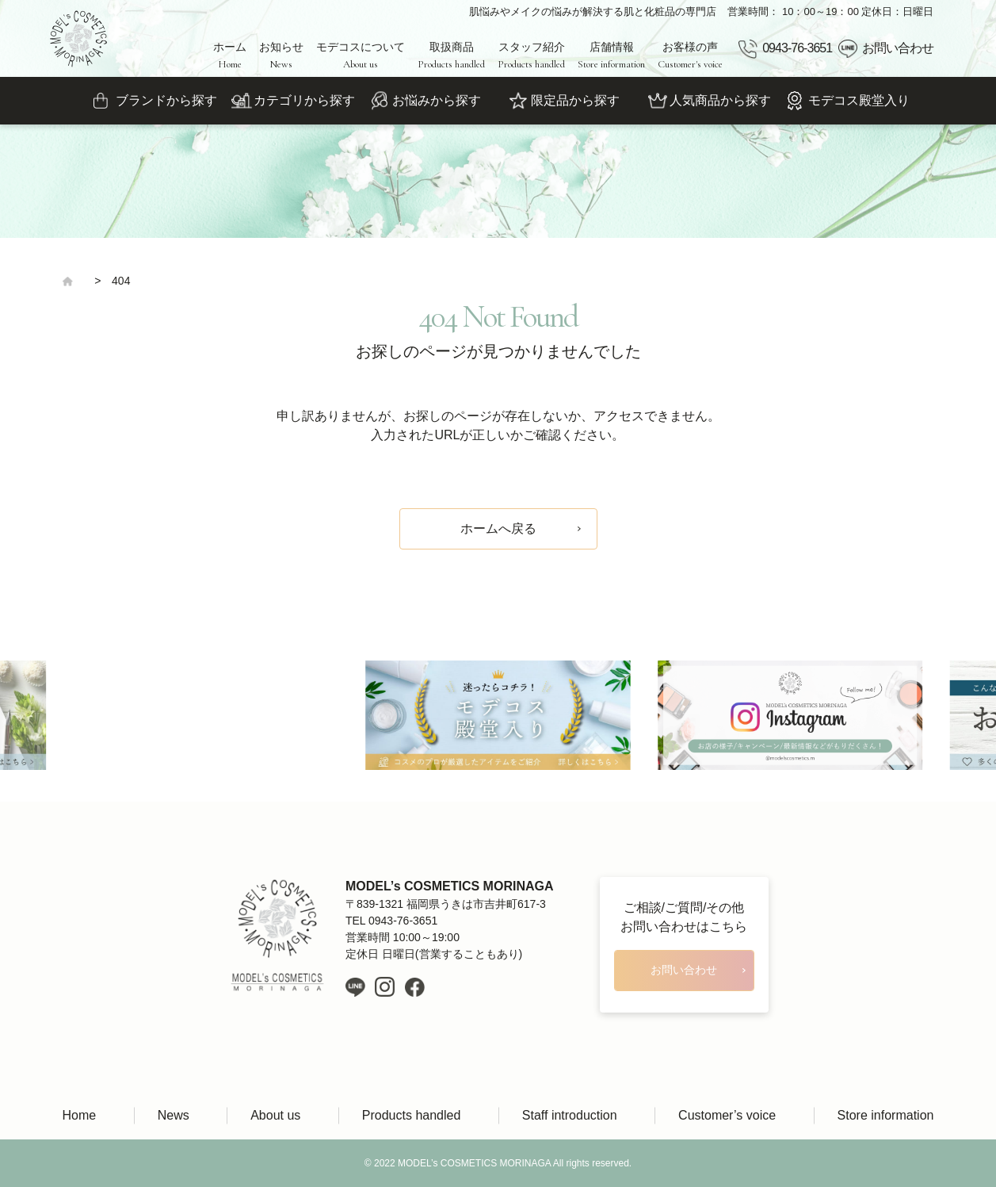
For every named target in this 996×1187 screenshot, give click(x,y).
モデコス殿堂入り (859, 100)
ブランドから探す (166, 100)
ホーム (229, 55)
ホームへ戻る (498, 528)
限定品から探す (575, 100)
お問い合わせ (897, 48)
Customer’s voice (727, 1115)
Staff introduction (569, 1115)
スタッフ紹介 (531, 55)
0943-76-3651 (797, 48)
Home (80, 1115)
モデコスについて (360, 55)
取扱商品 (451, 55)
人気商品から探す (720, 100)
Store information (886, 1115)
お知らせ (281, 55)
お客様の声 (690, 55)
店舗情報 (611, 55)
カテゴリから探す (304, 100)
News (173, 1115)
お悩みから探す (436, 100)
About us (275, 1115)
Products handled (411, 1115)
